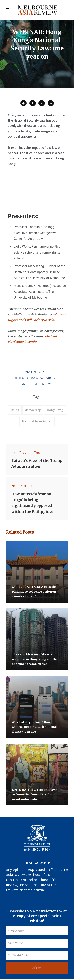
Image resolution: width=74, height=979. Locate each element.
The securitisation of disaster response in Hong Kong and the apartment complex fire (35, 659)
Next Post (22, 486)
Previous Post (26, 453)
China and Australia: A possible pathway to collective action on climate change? (34, 591)
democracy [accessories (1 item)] (33, 410)
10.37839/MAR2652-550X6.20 (37, 378)
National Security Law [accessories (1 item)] (37, 421)
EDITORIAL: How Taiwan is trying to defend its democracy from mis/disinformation (36, 794)
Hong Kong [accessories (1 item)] (55, 410)
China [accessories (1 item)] (15, 410)
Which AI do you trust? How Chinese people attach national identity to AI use (34, 726)
